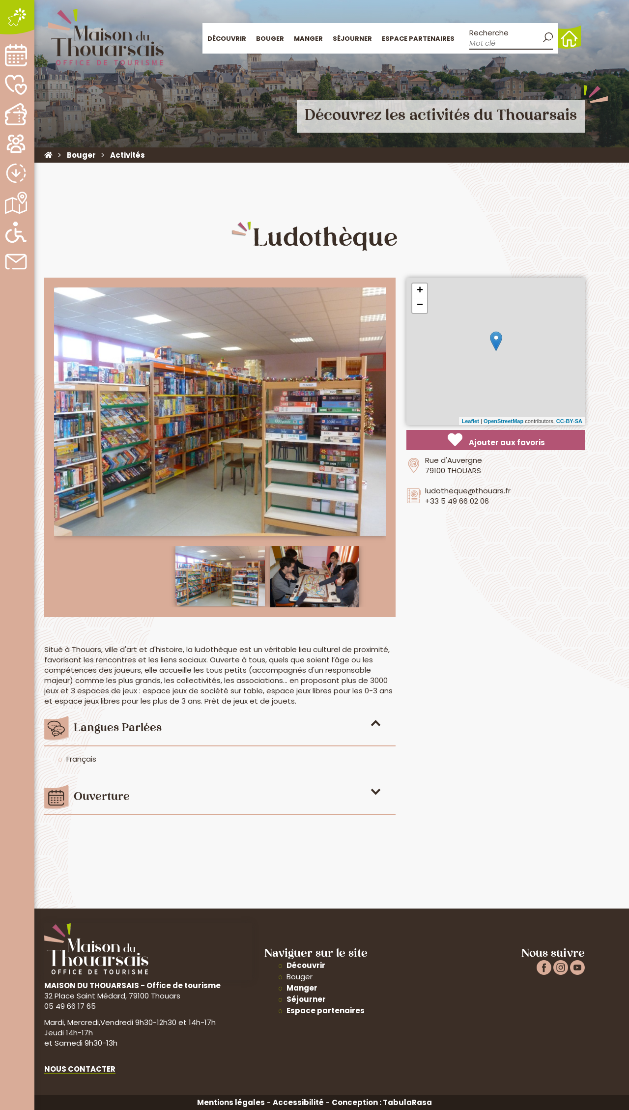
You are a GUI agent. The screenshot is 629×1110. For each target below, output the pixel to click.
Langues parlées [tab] (118, 728)
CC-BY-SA (569, 421)
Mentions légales (231, 1102)
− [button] (420, 305)
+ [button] (420, 291)
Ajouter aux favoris (496, 440)
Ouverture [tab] (102, 797)
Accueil (569, 37)
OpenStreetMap (503, 421)
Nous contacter (79, 1069)
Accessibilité (298, 1102)
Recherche (489, 33)
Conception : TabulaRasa (382, 1102)
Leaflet (470, 421)
